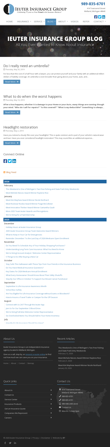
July (6, 319)
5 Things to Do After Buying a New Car (22, 256)
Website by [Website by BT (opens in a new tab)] (59, 438)
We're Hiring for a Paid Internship (20, 215)
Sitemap (30, 363)
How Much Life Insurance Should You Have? (25, 323)
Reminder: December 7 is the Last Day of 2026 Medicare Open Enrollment (37, 238)
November (9, 242)
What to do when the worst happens (32, 96)
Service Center (28, 399)
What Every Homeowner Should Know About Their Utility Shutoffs (34, 275)
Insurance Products (28, 404)
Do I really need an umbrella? (26, 65)
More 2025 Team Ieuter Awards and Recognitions (27, 211)
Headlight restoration (20, 127)
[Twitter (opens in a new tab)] (99, 16)
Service (39, 21)
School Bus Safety (14, 290)
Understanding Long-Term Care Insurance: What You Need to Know (35, 249)
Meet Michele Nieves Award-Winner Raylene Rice (27, 193)
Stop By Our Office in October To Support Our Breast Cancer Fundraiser (37, 279)
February (8, 185)
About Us (28, 390)
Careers (28, 417)
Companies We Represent (28, 413)
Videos (74, 21)
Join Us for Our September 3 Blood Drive (23, 308)
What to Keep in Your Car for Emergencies (24, 234)
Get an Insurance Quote (28, 408)
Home (9, 21)
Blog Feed (9, 172)
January (8, 196)
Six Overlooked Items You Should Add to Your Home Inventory (32, 315)
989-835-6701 (67, 396)
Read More (11, 81)
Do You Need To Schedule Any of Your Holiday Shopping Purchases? (35, 245)
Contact (99, 21)
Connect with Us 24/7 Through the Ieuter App (25, 304)
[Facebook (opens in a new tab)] (95, 16)
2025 (6, 219)
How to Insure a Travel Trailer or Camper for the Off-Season (32, 297)
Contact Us (28, 395)
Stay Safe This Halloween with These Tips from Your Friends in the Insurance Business (43, 264)
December (9, 223)
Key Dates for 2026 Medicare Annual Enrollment (26, 271)
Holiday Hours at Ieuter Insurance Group (23, 227)
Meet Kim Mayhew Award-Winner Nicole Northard (27, 200)
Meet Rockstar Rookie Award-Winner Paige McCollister (29, 203)
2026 (6, 181)
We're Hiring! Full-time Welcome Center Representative (29, 312)
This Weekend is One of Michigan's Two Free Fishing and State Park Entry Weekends (42, 189)
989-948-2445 (67, 403)
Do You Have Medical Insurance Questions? (25, 267)
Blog (50, 21)
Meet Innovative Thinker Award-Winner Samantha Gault (30, 207)
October (8, 260)
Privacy (36, 438)
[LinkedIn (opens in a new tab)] (103, 16)
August (7, 301)
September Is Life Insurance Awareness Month (26, 286)
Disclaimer (45, 438)
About (62, 21)
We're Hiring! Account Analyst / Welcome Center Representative (33, 253)
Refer (86, 21)
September (9, 282)
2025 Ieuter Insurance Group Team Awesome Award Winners (32, 231)
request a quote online (35, 354)
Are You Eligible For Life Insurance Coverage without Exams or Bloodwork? (38, 293)
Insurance (23, 21)
